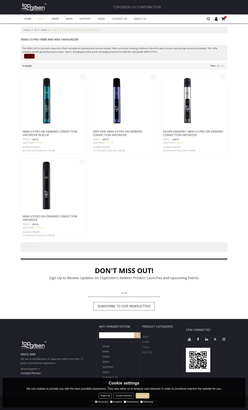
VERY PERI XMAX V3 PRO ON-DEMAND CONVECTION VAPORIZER (117, 133)
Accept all (142, 395)
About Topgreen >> (30, 368)
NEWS (69, 18)
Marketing (146, 402)
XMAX (41, 18)
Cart (225, 17)
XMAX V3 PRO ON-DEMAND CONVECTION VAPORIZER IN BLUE (50, 133)
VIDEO (101, 18)
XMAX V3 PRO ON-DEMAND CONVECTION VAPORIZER (50, 218)
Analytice (116, 402)
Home (26, 30)
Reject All (105, 395)
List (218, 66)
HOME (27, 18)
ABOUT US (140, 18)
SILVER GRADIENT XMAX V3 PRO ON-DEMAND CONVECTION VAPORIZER (193, 133)
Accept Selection (123, 395)
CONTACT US (119, 18)
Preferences (131, 402)
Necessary (101, 402)
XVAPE (55, 18)
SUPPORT (85, 18)
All (35, 30)
